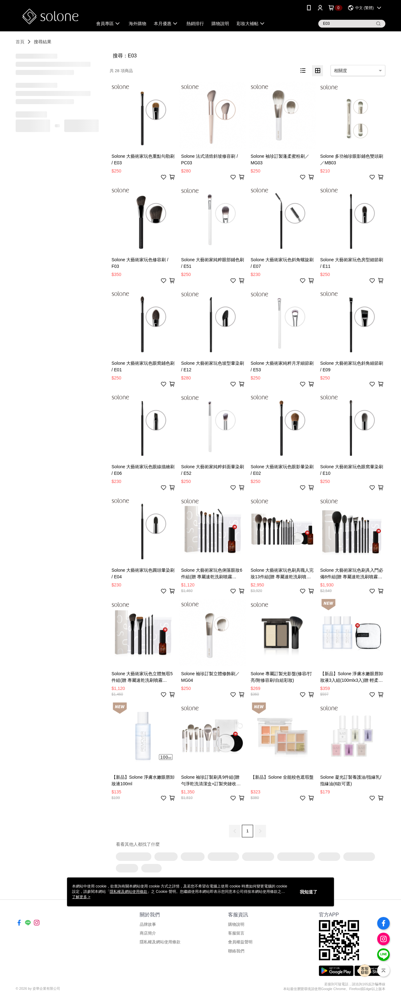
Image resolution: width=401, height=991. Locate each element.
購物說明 (236, 924)
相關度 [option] (340, 70)
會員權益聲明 (240, 942)
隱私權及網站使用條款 (160, 942)
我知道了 (308, 891)
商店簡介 (148, 933)
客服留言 (236, 933)
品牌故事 (148, 924)
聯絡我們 (236, 951)
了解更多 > (81, 897)
